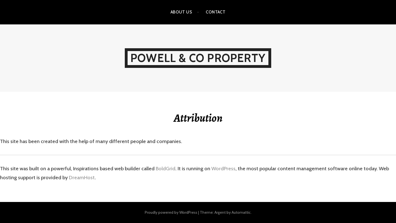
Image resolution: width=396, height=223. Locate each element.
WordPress (223, 168)
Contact (215, 12)
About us (181, 12)
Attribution (198, 118)
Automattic (241, 212)
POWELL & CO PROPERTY (198, 58)
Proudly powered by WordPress (171, 212)
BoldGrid (165, 168)
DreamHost (82, 177)
